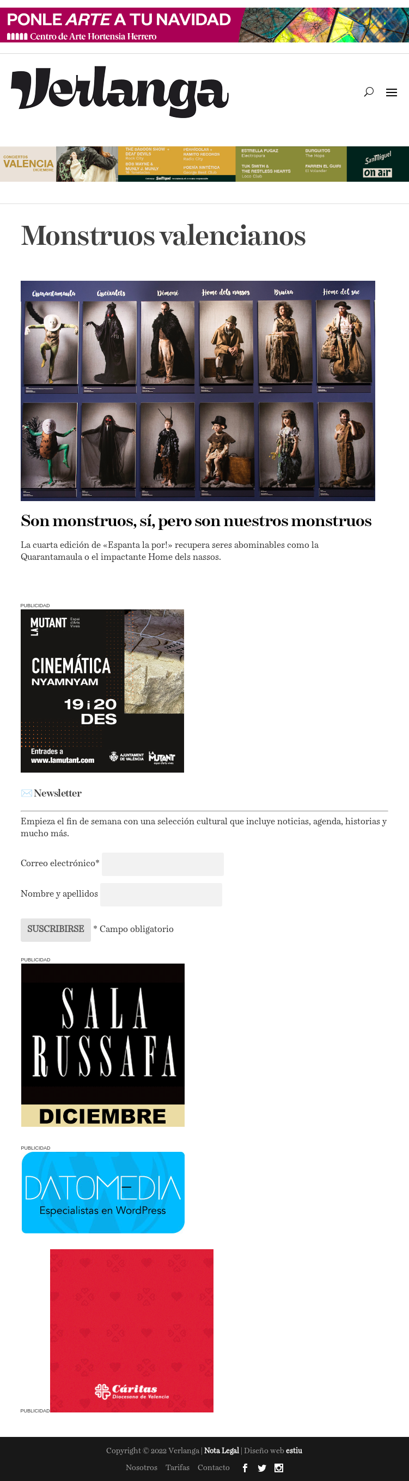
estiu (294, 1451)
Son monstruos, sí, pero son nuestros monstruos (196, 522)
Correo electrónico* (61, 864)
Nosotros (141, 1468)
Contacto (214, 1468)
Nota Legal (222, 1451)
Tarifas (178, 1468)
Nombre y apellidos (59, 894)
